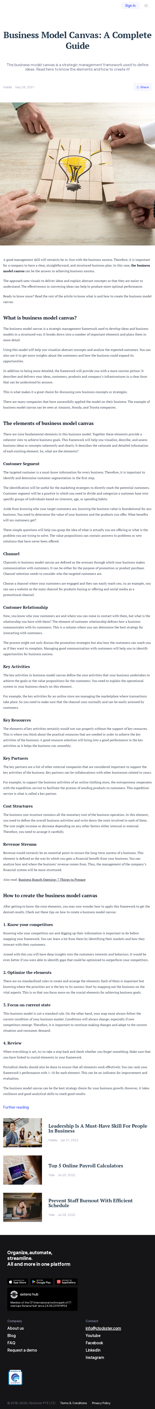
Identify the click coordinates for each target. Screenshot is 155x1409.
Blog (11, 1335)
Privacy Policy (101, 1403)
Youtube (93, 1335)
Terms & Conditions (73, 1403)
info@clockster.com (103, 1328)
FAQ (11, 1342)
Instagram (95, 1357)
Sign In (130, 5)
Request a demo (22, 1350)
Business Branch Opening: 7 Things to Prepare (52, 879)
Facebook (94, 1342)
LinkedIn (93, 1350)
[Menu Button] (146, 6)
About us (15, 1328)
